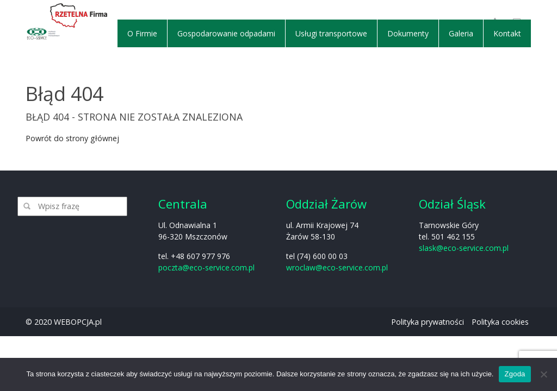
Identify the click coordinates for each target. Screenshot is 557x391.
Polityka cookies (500, 322)
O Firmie (142, 33)
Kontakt (507, 33)
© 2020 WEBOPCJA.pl (64, 322)
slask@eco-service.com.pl (464, 248)
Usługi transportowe (331, 33)
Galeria (461, 33)
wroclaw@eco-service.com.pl (337, 267)
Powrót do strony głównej (72, 138)
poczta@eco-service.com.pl (206, 267)
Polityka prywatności (427, 322)
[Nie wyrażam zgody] (543, 374)
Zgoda (514, 374)
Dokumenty (408, 33)
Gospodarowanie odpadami (226, 33)
